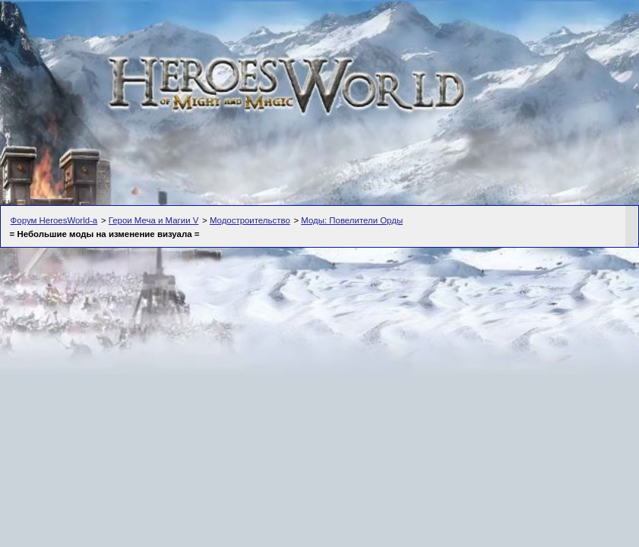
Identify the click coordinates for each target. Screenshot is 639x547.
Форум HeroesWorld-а (54, 220)
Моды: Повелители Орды (352, 220)
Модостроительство (250, 220)
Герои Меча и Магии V (154, 220)
